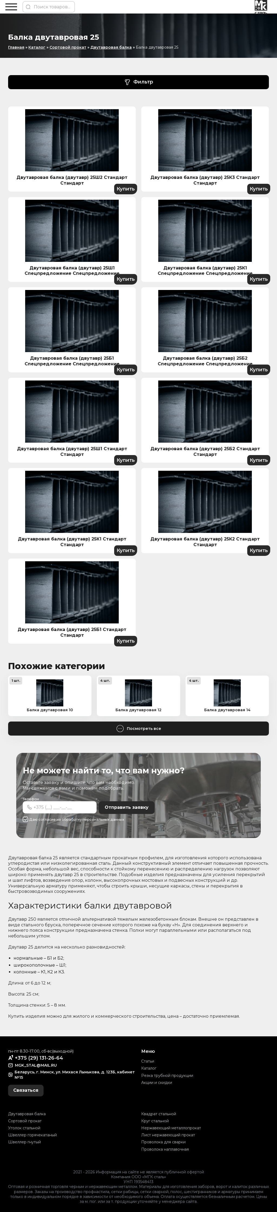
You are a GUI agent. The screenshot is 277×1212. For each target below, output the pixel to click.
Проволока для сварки (163, 1142)
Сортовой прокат (68, 47)
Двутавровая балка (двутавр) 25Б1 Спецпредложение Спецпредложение (72, 361)
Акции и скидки (156, 1082)
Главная (16, 47)
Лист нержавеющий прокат (168, 1135)
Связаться (25, 1090)
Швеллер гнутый (24, 1142)
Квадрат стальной (158, 1113)
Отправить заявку (127, 807)
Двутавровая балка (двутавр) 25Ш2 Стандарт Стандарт (72, 180)
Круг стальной (155, 1120)
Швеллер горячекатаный (32, 1135)
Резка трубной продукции (167, 1075)
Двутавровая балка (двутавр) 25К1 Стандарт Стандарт (72, 542)
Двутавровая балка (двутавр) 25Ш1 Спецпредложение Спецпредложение (72, 270)
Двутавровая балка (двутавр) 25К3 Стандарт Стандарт (205, 180)
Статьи (147, 1061)
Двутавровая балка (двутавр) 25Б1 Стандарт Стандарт (72, 632)
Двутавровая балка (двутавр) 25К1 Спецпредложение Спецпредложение (205, 270)
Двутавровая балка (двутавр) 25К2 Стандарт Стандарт (205, 542)
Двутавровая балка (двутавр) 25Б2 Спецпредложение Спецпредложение (205, 361)
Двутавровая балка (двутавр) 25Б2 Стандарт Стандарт (205, 451)
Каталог (36, 47)
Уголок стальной (24, 1128)
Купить (125, 189)
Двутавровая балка (111, 47)
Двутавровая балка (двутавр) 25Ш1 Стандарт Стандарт (72, 451)
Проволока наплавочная (165, 1149)
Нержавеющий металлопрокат (171, 1128)
